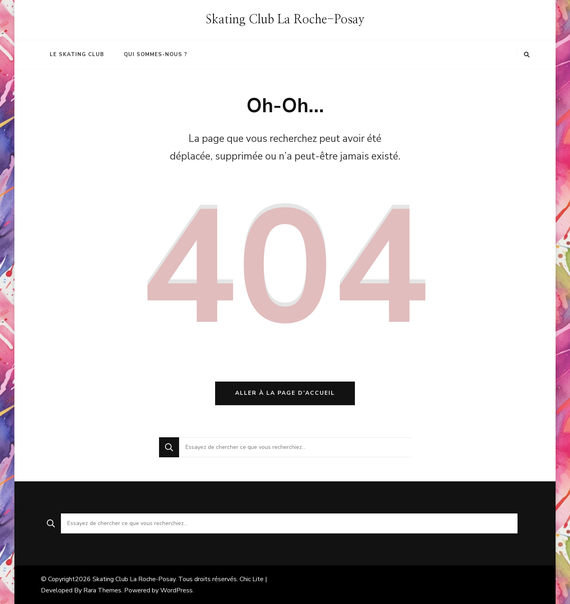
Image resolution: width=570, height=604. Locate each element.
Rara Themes (102, 590)
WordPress (176, 590)
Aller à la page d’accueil (285, 393)
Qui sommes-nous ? (155, 54)
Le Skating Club (77, 54)
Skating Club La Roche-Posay (285, 20)
